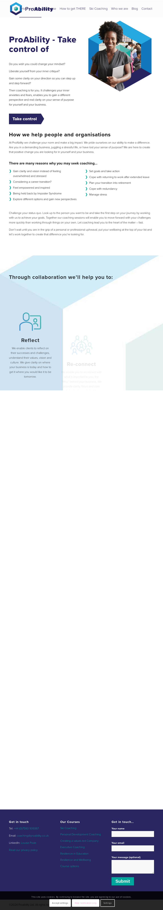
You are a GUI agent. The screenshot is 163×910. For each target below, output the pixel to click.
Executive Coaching (72, 847)
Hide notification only (86, 903)
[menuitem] (30, 8)
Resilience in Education (74, 853)
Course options (69, 866)
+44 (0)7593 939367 (26, 828)
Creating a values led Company (79, 841)
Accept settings (60, 903)
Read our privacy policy (23, 850)
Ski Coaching (68, 828)
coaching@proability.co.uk (33, 835)
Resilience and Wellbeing (75, 860)
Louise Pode (28, 843)
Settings (107, 903)
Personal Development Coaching (80, 834)
